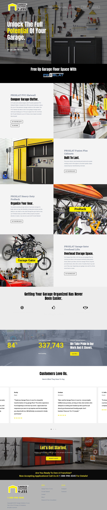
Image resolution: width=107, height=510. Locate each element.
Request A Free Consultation (48, 500)
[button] (17, 45)
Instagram (64, 488)
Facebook (64, 491)
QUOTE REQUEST (105, 104)
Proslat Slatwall (45, 491)
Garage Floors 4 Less (47, 488)
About (43, 497)
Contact (43, 494)
